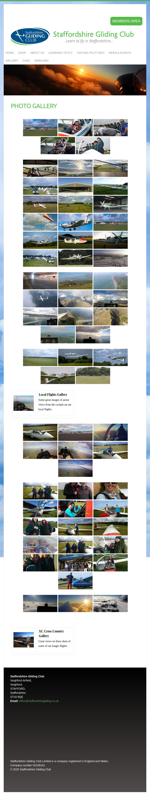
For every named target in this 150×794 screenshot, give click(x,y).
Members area (126, 21)
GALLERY (12, 60)
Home (10, 52)
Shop (22, 52)
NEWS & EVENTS (120, 52)
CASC (26, 60)
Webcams (41, 60)
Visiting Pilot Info (90, 52)
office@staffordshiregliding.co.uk (39, 701)
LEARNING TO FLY (60, 52)
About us (37, 52)
